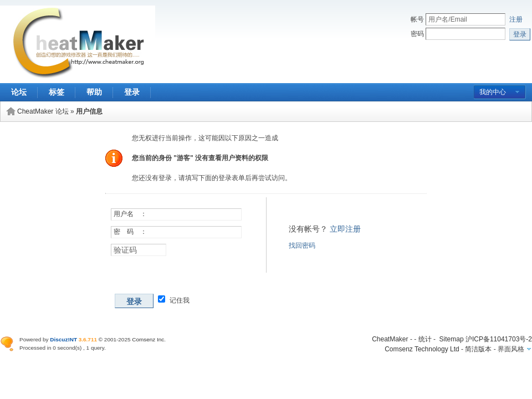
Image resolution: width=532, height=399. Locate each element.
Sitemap (451, 339)
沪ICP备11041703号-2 (499, 339)
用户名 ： (130, 214)
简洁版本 (478, 349)
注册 (516, 19)
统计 (425, 339)
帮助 (94, 92)
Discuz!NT (63, 339)
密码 (417, 34)
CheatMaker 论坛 (43, 111)
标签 (56, 92)
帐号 (417, 19)
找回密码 (302, 245)
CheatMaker (390, 339)
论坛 (19, 92)
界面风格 (511, 349)
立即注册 (345, 228)
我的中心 (492, 92)
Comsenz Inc (148, 339)
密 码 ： (130, 232)
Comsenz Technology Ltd (422, 349)
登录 (132, 92)
